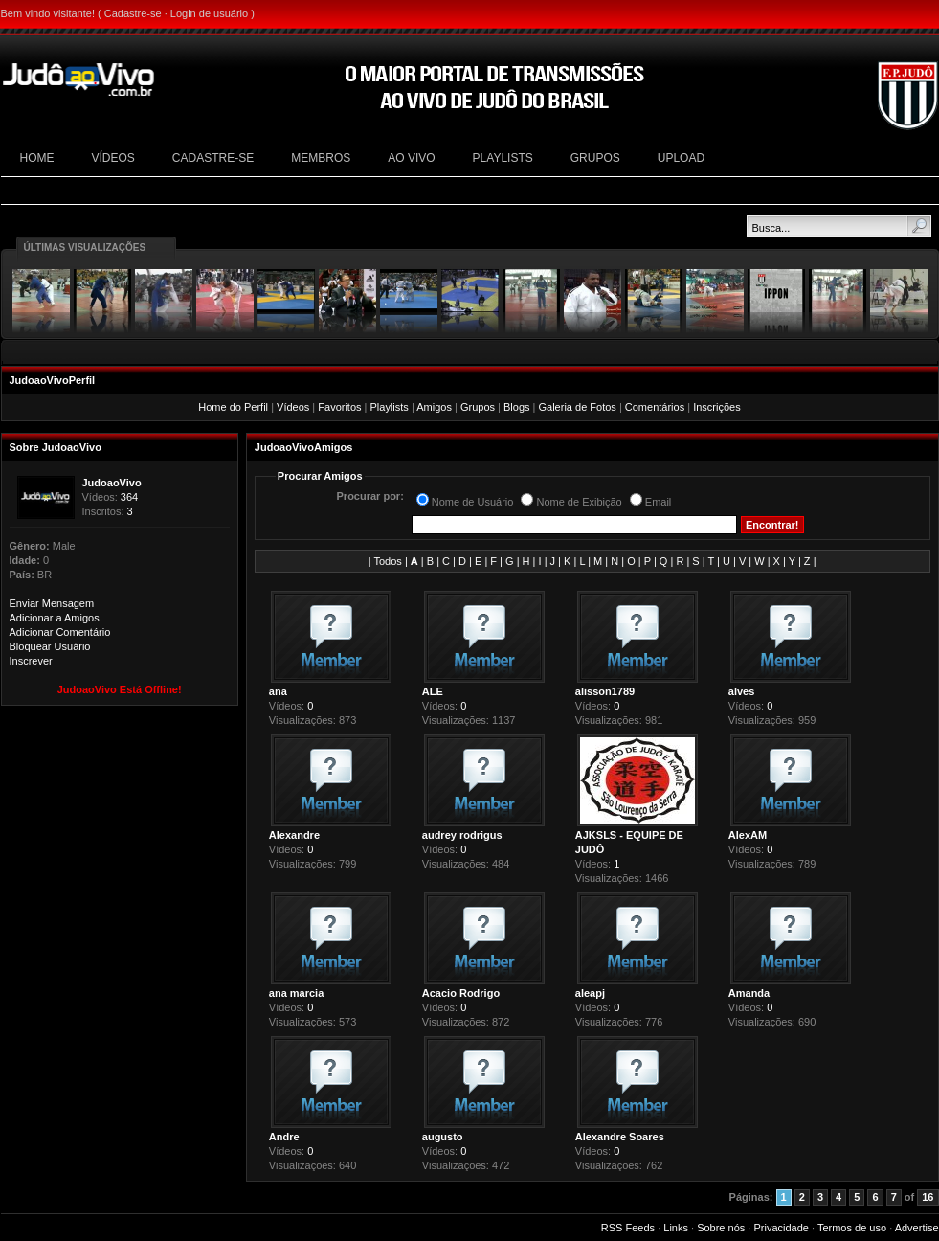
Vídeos (293, 407)
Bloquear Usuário (50, 646)
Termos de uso (851, 1227)
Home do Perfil (233, 407)
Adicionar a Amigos (55, 617)
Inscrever (31, 660)
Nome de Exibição (578, 502)
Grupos (477, 407)
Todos (388, 561)
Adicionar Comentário (60, 632)
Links (675, 1227)
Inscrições (717, 407)
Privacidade (780, 1227)
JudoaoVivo (112, 482)
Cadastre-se (133, 13)
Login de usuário (209, 13)
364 (129, 497)
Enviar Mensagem (52, 603)
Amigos (434, 407)
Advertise (917, 1227)
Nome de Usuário (473, 502)
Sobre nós (721, 1227)
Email (658, 502)
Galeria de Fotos (577, 407)
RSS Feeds (628, 1227)
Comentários (654, 407)
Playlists (389, 407)
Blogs (516, 407)
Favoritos (339, 407)
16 (927, 1197)
